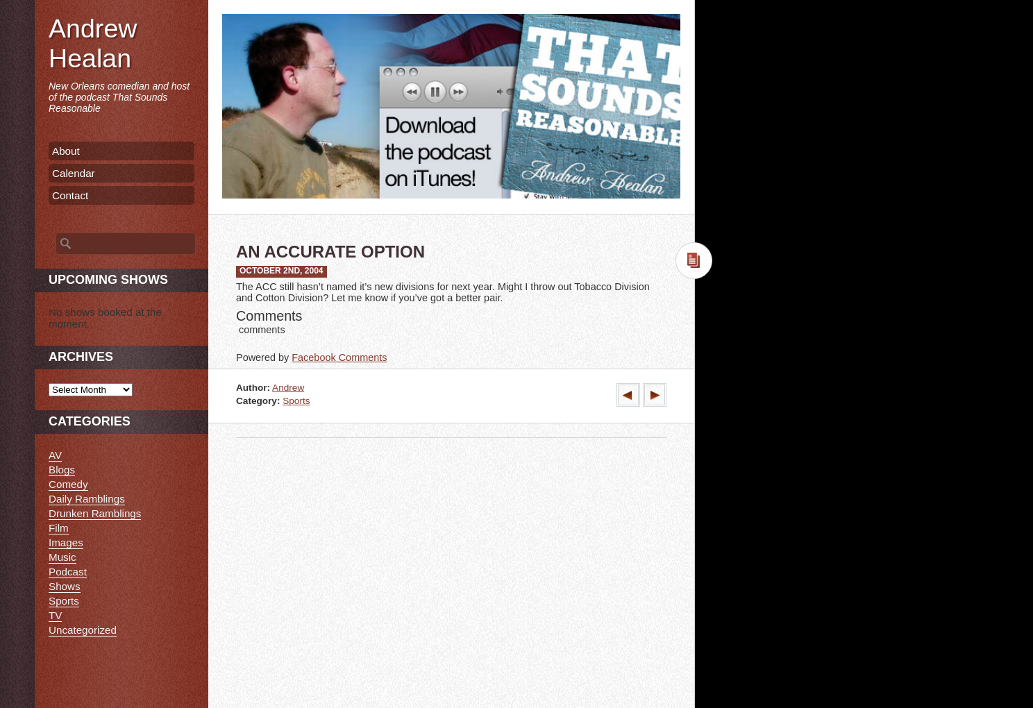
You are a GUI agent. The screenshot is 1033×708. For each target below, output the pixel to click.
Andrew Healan (93, 43)
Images (66, 542)
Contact (70, 195)
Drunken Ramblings (95, 513)
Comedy (68, 484)
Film (59, 528)
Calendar (73, 173)
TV (55, 615)
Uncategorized (83, 630)
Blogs (62, 469)
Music (62, 557)
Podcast (68, 572)
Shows (65, 586)
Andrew (288, 387)
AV (55, 455)
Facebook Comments (339, 357)
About (66, 151)
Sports (296, 401)
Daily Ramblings (87, 499)
